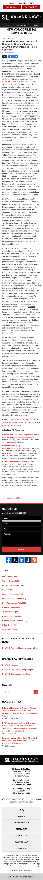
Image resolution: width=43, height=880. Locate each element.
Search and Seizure (31, 419)
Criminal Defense (11, 607)
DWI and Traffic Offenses (14, 621)
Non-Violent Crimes (12, 616)
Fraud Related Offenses (14, 599)
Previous (6, 498)
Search (36, 692)
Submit (21, 550)
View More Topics (9, 629)
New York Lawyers (10, 665)
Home (7, 25)
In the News (9, 577)
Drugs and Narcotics (15, 419)
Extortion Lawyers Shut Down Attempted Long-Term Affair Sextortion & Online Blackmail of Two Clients (19, 740)
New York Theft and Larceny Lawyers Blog (20, 648)
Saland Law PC (28, 870)
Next (20, 498)
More (36, 25)
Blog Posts (21, 848)
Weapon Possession (12, 594)
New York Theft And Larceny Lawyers (18, 670)
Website (21, 816)
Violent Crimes (10, 581)
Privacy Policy (21, 823)
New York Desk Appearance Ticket (16, 674)
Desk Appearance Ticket (14, 603)
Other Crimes (9, 625)
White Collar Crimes (13, 585)
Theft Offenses (10, 612)
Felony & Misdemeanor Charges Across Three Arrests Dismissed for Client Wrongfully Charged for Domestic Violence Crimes (20, 712)
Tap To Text (31, 7)
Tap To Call (12, 7)
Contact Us (21, 25)
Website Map (21, 842)
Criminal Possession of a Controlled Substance (20, 82)
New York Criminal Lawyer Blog (21, 17)
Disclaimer (21, 829)
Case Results (10, 590)
